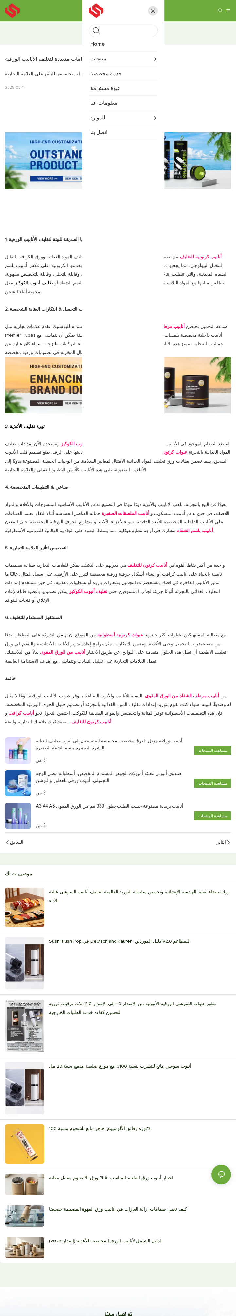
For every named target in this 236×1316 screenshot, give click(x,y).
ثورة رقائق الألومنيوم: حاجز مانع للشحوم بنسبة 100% (99, 1128)
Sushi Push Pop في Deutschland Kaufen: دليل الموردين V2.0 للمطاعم (119, 941)
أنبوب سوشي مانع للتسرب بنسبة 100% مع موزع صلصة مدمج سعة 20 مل (120, 1066)
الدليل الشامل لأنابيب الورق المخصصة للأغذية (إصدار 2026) (106, 1241)
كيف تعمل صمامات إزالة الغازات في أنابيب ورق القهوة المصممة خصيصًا (118, 1209)
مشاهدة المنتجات (212, 750)
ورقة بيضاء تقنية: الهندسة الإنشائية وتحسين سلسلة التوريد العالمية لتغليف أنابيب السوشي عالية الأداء (139, 896)
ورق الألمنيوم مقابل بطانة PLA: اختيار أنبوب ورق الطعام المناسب (111, 1178)
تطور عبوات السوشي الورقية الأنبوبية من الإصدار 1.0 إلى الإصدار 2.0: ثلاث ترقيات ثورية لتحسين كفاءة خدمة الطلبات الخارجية (132, 1008)
